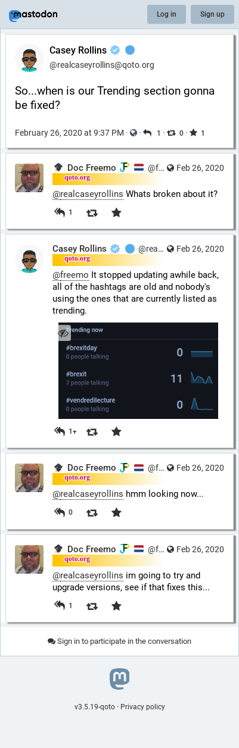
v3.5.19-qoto (95, 707)
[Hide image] (63, 333)
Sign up (212, 14)
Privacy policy (142, 707)
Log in (166, 14)
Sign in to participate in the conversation (119, 641)
